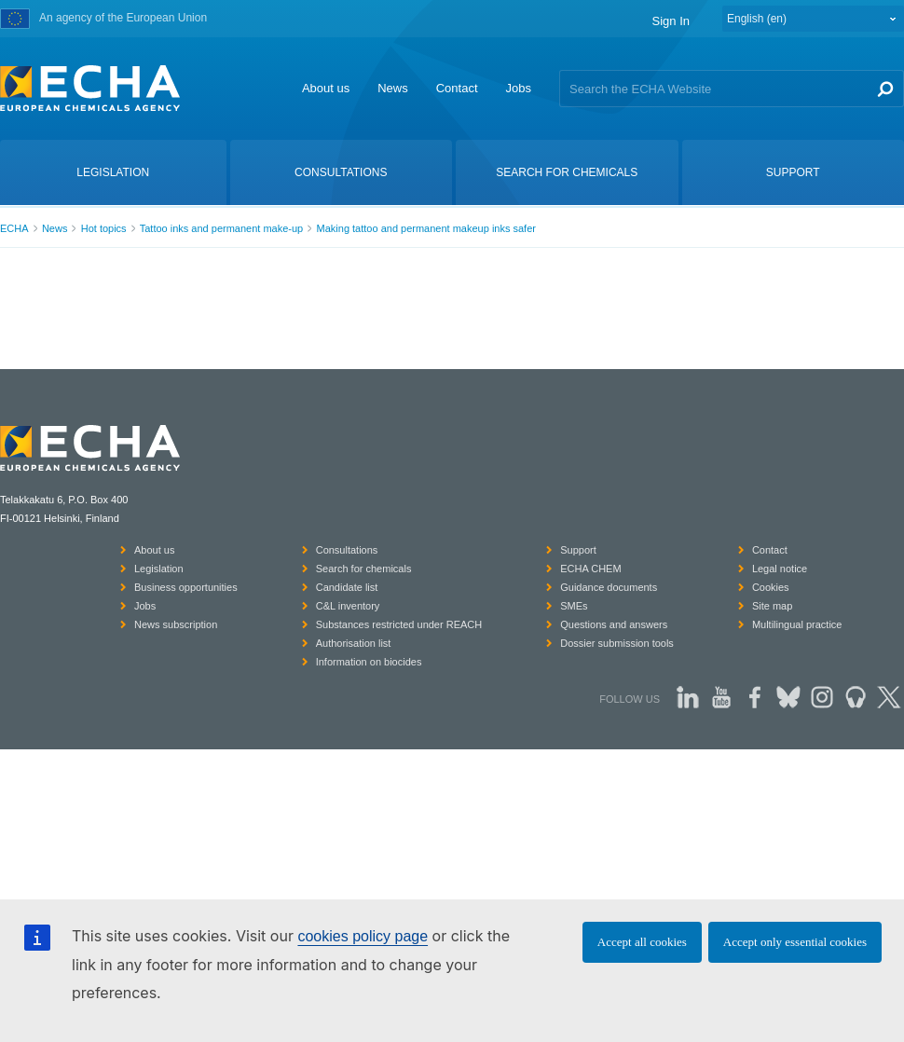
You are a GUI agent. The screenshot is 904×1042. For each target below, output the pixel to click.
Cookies (770, 587)
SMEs (573, 605)
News (392, 88)
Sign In (671, 21)
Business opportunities (186, 587)
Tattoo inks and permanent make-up (222, 228)
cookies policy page (362, 936)
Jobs (518, 88)
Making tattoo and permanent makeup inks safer (426, 228)
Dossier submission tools (617, 643)
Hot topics (104, 228)
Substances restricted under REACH (399, 624)
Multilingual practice (797, 624)
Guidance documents (608, 587)
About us (325, 88)
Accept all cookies (642, 942)
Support (578, 549)
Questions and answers (613, 624)
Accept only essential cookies (795, 942)
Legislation (159, 568)
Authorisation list (353, 643)
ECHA (14, 228)
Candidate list (347, 587)
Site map (772, 605)
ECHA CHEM (590, 568)
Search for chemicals (364, 568)
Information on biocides (369, 661)
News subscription (175, 624)
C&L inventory (348, 605)
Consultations (347, 549)
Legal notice (779, 568)
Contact (457, 88)
